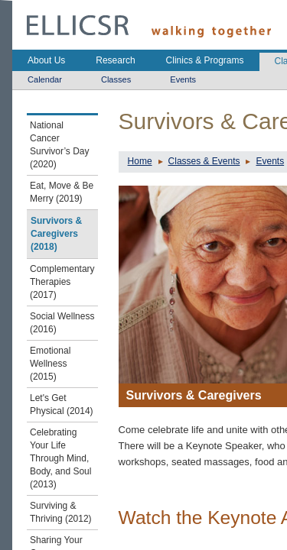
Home (140, 161)
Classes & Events (204, 161)
